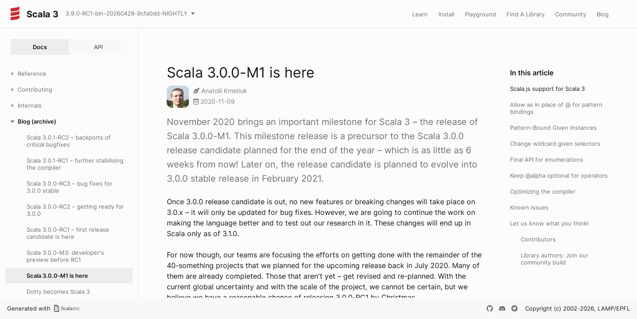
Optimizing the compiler (543, 191)
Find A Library (526, 14)
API (98, 47)
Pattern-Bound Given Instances (553, 127)
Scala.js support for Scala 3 (547, 88)
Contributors (538, 239)
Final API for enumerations (546, 159)
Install (446, 14)
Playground (480, 14)
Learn (420, 14)
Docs (40, 47)
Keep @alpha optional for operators (559, 175)
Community (570, 14)
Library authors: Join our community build (554, 259)
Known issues (529, 207)
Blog (603, 14)
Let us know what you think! (549, 223)
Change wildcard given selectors (555, 143)
